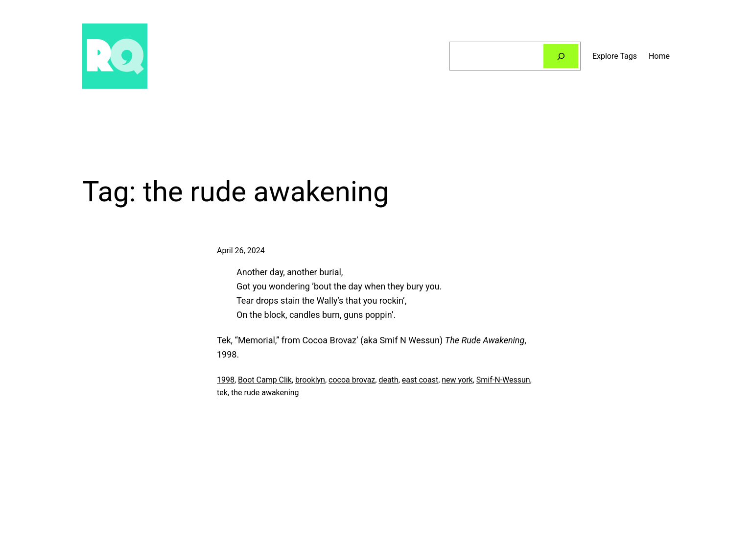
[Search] (560, 56)
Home (659, 56)
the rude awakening (265, 392)
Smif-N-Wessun (503, 379)
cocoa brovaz (352, 379)
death (388, 379)
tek (222, 392)
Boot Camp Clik (265, 379)
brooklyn (310, 379)
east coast (420, 379)
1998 (226, 379)
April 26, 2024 (241, 250)
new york (457, 379)
